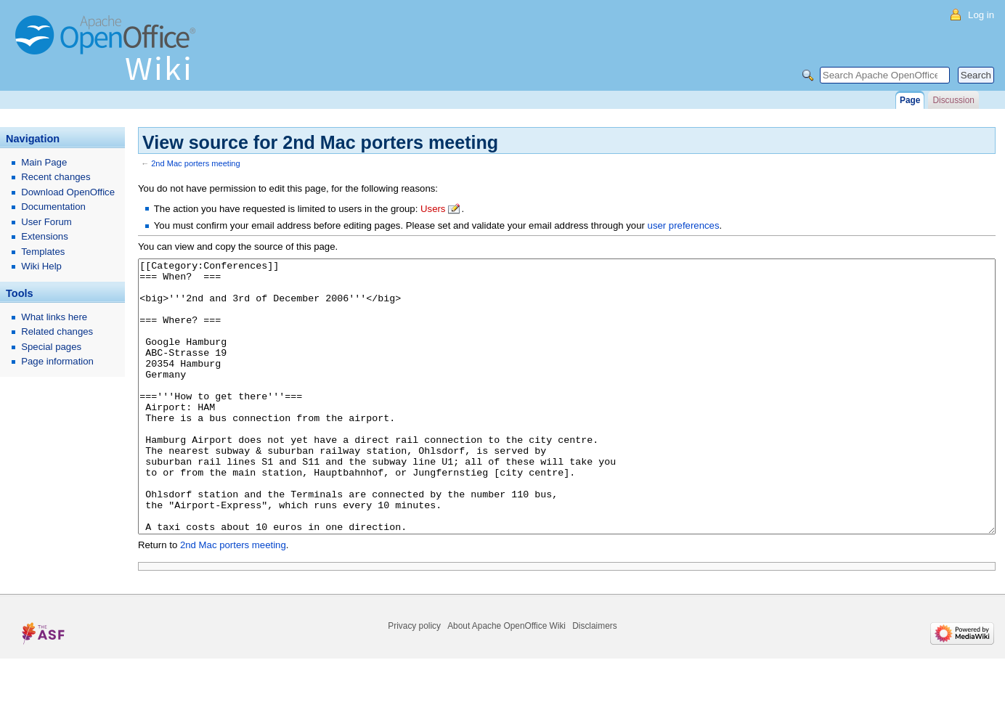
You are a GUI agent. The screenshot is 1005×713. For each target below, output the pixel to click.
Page (910, 100)
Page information (57, 361)
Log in (981, 14)
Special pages (51, 346)
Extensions (44, 236)
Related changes (57, 331)
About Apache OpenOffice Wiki (506, 680)
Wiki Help (41, 266)
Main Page (44, 162)
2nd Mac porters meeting (195, 163)
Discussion (953, 100)
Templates (43, 251)
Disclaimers (594, 680)
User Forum (46, 221)
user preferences (684, 225)
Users (432, 208)
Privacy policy (414, 680)
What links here (54, 316)
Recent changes (55, 176)
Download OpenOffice (68, 192)
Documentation (53, 206)
